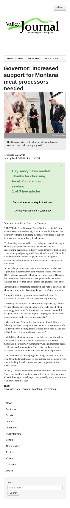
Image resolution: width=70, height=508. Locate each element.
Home (10, 58)
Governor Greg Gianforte (17, 389)
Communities (13, 446)
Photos (9, 452)
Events (9, 439)
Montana (37, 389)
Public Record (13, 433)
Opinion (10, 421)
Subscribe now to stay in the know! (33, 202)
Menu (59, 7)
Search (10, 482)
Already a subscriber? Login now (33, 210)
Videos (9, 458)
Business (11, 409)
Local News (34, 58)
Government (52, 58)
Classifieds (12, 464)
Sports (9, 415)
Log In (9, 470)
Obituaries (11, 427)
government (50, 389)
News (21, 58)
